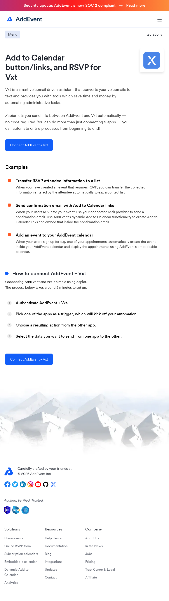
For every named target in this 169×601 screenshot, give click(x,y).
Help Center (54, 538)
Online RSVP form (17, 546)
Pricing (90, 562)
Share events (13, 538)
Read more (135, 5)
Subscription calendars (21, 554)
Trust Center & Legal (100, 569)
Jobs (88, 554)
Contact (51, 577)
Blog (48, 554)
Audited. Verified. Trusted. (24, 500)
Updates (51, 569)
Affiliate (91, 577)
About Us (92, 538)
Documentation (56, 546)
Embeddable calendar (20, 562)
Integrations (153, 34)
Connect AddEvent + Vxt (29, 145)
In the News (94, 546)
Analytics (11, 582)
